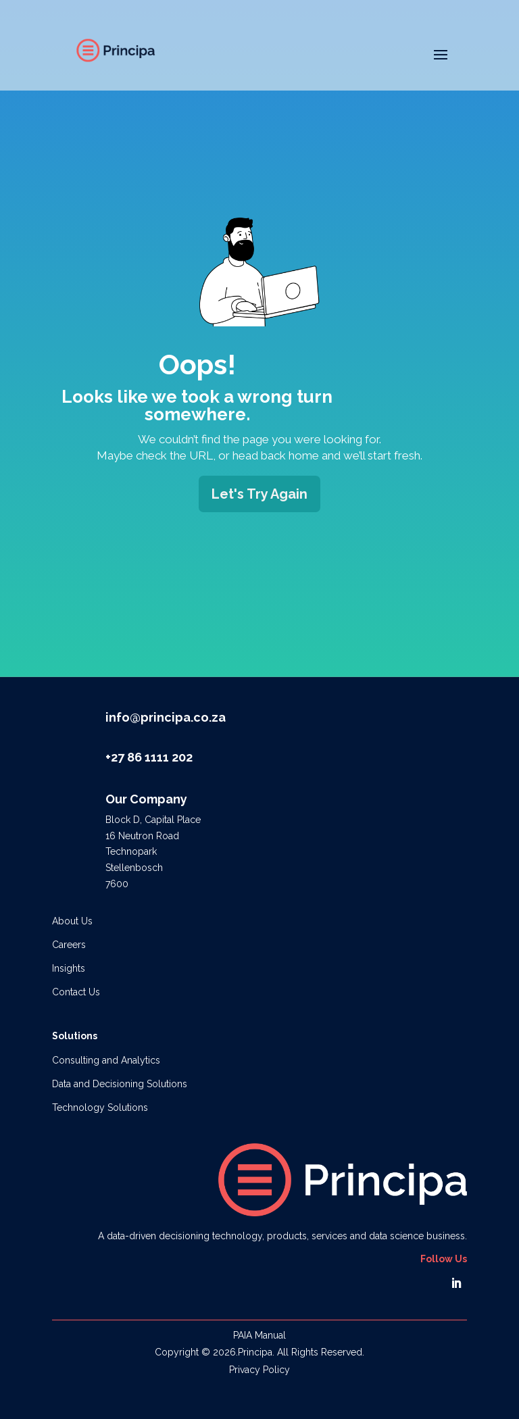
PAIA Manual (259, 1335)
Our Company (146, 799)
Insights (68, 968)
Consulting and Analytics (106, 1060)
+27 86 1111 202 (149, 757)
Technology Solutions (100, 1107)
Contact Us (76, 992)
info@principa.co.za (165, 717)
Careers (69, 944)
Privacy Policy (259, 1369)
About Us (72, 921)
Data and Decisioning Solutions (119, 1083)
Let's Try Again (259, 494)
